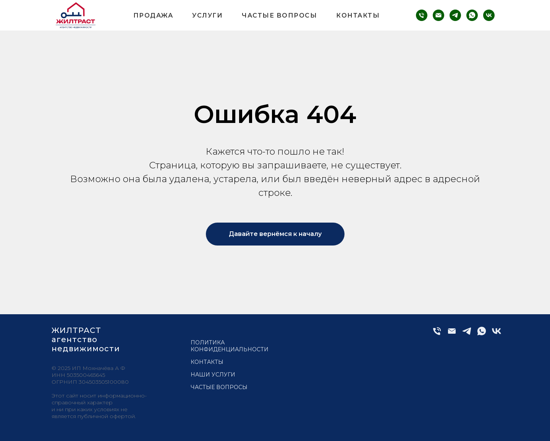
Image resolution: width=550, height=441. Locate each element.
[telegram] (455, 15)
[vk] (489, 15)
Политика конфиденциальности (230, 346)
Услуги (207, 15)
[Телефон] (437, 334)
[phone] (421, 15)
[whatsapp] (472, 15)
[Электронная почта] (451, 334)
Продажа (153, 15)
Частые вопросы (279, 15)
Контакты (358, 15)
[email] (438, 15)
